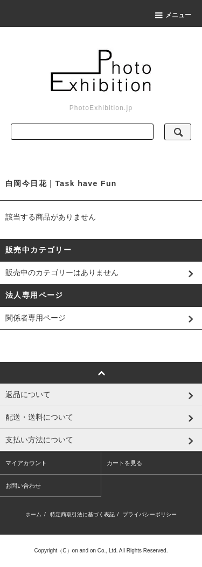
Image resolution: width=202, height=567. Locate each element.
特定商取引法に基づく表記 (82, 514)
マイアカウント (26, 463)
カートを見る (124, 463)
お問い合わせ (23, 485)
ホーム (33, 514)
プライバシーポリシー (150, 514)
